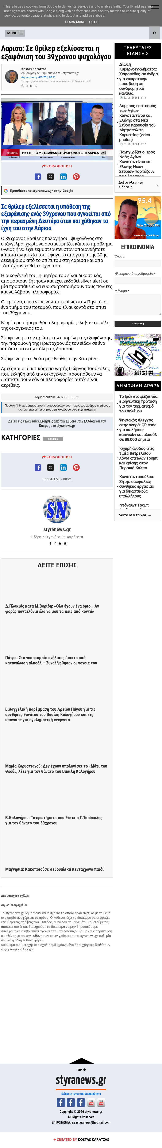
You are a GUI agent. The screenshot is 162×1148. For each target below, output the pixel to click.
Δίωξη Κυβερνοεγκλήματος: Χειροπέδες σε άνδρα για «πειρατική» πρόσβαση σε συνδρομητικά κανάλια (138, 79)
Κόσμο (44, 450)
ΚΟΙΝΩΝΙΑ (53, 463)
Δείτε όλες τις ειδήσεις (139, 185)
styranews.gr (66, 450)
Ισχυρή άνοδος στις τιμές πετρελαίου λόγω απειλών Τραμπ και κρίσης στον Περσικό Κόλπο (138, 458)
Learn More (75, 22)
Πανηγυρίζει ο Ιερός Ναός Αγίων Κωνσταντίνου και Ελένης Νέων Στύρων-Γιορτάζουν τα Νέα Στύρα (137, 164)
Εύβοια (71, 446)
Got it (94, 22)
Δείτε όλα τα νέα (135, 515)
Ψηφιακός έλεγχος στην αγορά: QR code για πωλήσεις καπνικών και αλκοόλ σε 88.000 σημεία (138, 430)
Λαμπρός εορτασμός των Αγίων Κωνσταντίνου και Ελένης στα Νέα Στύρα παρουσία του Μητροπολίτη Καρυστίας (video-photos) (137, 122)
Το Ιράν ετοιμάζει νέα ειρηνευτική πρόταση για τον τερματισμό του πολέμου (138, 403)
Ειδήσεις (46, 446)
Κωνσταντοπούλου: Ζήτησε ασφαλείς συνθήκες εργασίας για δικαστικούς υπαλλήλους (136, 486)
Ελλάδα (89, 446)
